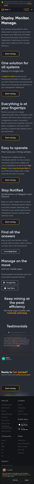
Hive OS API (5, 420)
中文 (2, 446)
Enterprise (21, 453)
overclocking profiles (20, 168)
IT (2, 453)
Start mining (10, 54)
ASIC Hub (21, 450)
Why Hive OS (5, 408)
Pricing (3, 411)
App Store (9, 288)
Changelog (21, 408)
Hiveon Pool (21, 440)
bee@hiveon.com (7, 465)
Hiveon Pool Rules (23, 443)
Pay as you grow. (24, 375)
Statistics (21, 411)
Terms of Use (5, 423)
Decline (15, 480)
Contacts (4, 417)
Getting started (6, 405)
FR (2, 450)
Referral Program (7, 414)
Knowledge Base (10, 251)
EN (2, 443)
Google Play (9, 283)
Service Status (6, 431)
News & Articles (23, 414)
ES (2, 456)
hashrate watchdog (17, 313)
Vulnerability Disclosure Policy (6, 427)
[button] (4, 470)
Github (20, 405)
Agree (27, 480)
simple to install (8, 76)
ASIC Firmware (22, 446)
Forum (3, 440)
